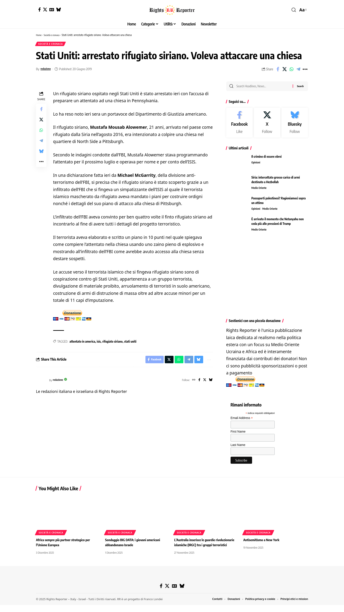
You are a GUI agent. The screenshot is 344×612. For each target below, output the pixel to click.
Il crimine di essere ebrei (266, 159)
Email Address (242, 421)
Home (39, 35)
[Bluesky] (58, 9)
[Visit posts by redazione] (41, 383)
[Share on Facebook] (278, 70)
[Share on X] (284, 70)
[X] (45, 9)
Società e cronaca (54, 35)
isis (99, 343)
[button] (294, 10)
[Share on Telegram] (298, 70)
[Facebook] (39, 9)
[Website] (191, 383)
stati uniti (130, 343)
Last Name (238, 447)
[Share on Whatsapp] (291, 70)
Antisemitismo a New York (262, 547)
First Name (238, 434)
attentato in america (82, 343)
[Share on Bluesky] (41, 153)
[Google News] (51, 9)
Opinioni (256, 166)
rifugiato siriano (112, 343)
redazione (46, 70)
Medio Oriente (259, 191)
